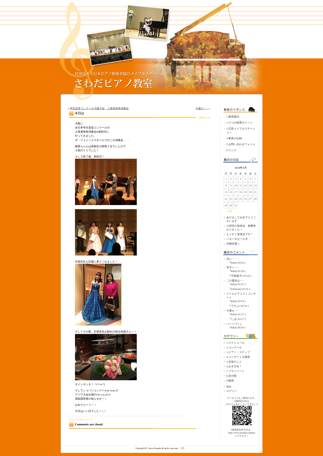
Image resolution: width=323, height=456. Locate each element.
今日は (79, 113)
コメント (88, 419)
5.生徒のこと (234, 361)
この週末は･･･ (235, 280)
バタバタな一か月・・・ (241, 238)
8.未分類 (231, 375)
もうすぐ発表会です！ (239, 234)
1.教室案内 (232, 116)
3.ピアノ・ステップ (238, 352)
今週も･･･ (201, 108)
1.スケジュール (235, 342)
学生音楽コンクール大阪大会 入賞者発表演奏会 (99, 108)
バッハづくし (234, 323)
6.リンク (231, 150)
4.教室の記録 (234, 138)
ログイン (231, 390)
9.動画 (230, 380)
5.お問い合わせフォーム (240, 144)
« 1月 (229, 211)
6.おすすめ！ (234, 366)
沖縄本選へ (233, 243)
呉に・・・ (233, 258)
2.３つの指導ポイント (239, 122)
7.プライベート (235, 371)
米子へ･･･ (232, 267)
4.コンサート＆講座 (238, 356)
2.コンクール (75, 419)
